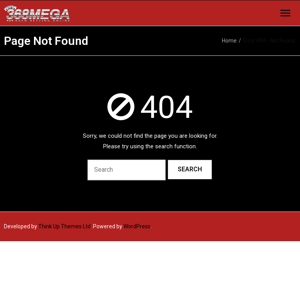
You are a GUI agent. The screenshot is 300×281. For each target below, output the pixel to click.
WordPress (136, 226)
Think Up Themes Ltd (64, 226)
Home (229, 40)
